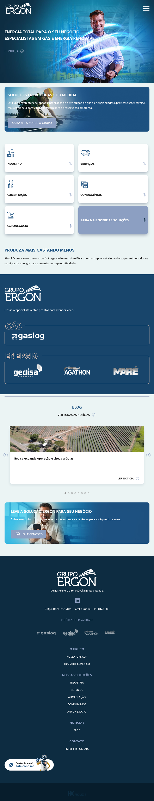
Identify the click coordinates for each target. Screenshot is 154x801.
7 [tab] (85, 493)
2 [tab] (68, 493)
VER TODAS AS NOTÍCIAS (74, 414)
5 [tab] (78, 493)
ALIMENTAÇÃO (77, 697)
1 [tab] (65, 493)
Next (146, 455)
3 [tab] (72, 493)
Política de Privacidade (77, 620)
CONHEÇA (11, 51)
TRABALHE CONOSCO (77, 664)
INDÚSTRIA (77, 682)
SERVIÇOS (77, 689)
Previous (8, 455)
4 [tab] (75, 493)
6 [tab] (82, 493)
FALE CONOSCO (33, 534)
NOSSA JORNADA (77, 656)
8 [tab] (88, 493)
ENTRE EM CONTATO (77, 749)
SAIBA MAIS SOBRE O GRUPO (32, 123)
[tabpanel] (77, 455)
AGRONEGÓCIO (76, 711)
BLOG (77, 730)
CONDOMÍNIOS (77, 704)
